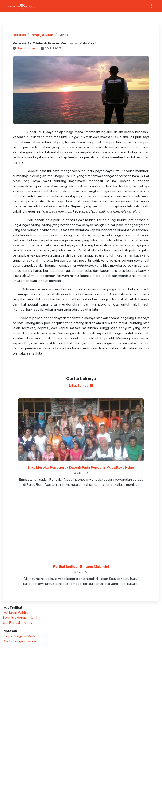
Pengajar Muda (42, 35)
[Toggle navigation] (151, 6)
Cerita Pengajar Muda (19, 641)
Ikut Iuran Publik (15, 612)
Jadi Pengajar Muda (17, 622)
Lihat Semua (81, 385)
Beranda (19, 35)
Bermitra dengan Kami (20, 617)
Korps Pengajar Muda (19, 636)
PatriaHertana (26, 48)
